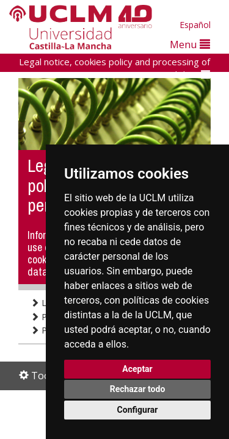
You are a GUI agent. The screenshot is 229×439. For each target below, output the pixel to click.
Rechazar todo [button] (137, 389)
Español (195, 24)
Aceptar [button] (137, 369)
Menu (190, 44)
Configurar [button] (137, 410)
